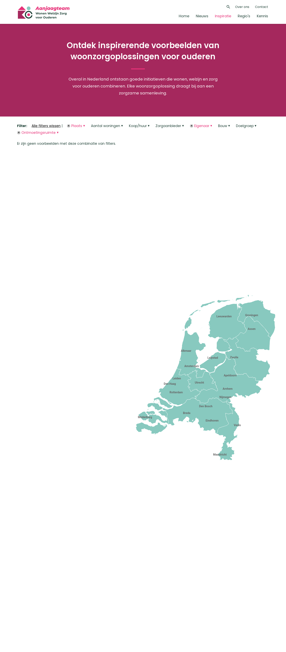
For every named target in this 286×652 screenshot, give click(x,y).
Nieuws (202, 16)
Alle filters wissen (46, 125)
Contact (261, 7)
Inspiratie (223, 16)
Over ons (242, 7)
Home (184, 16)
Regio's (244, 16)
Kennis (262, 16)
